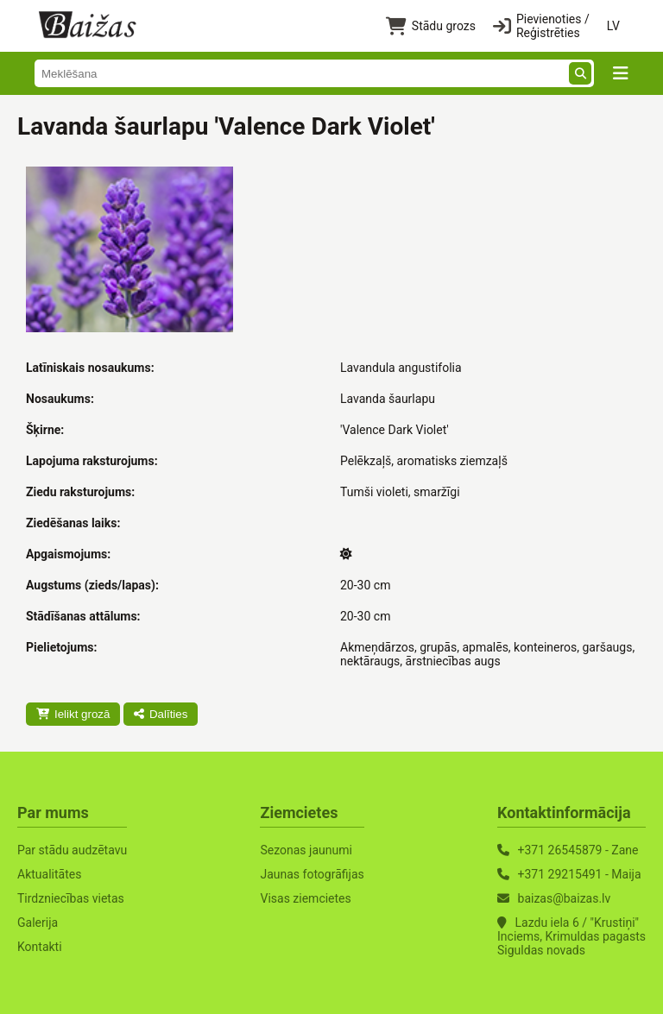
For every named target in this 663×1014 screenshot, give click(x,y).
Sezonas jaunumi (305, 850)
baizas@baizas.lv (564, 898)
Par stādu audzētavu (72, 850)
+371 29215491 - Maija (579, 874)
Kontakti (39, 947)
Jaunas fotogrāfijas (311, 874)
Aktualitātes (49, 874)
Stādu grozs (431, 26)
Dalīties (160, 714)
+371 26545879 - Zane (578, 850)
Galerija (37, 922)
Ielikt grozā (73, 714)
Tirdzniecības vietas (70, 898)
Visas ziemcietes (305, 898)
